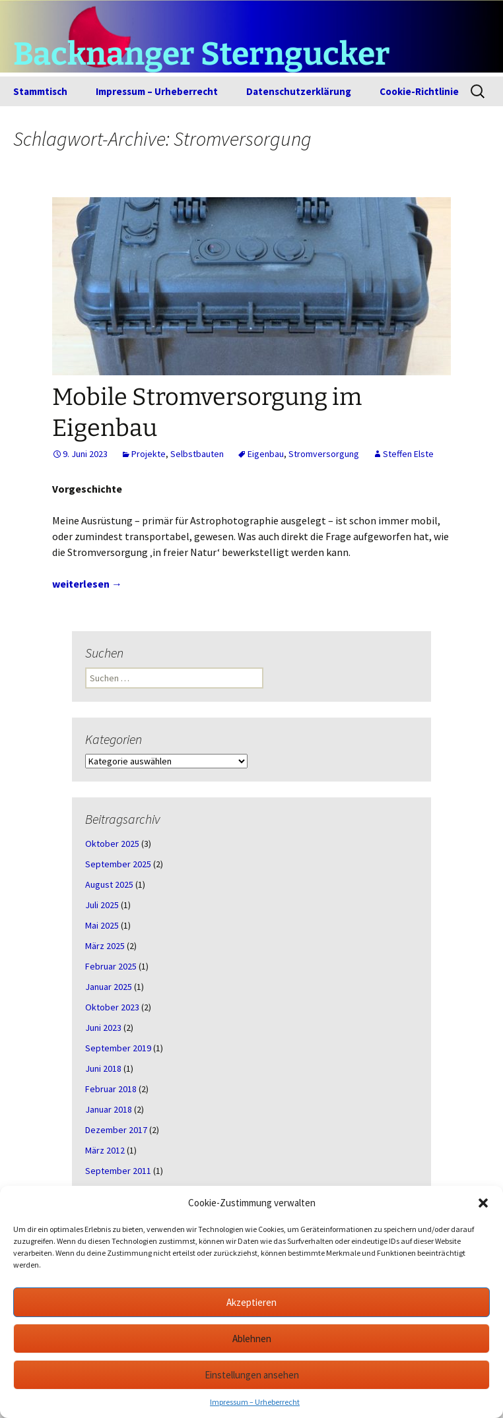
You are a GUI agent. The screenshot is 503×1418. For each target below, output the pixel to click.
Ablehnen (251, 1338)
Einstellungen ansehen (252, 1375)
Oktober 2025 (112, 843)
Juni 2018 (103, 1068)
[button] (483, 1203)
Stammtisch (40, 91)
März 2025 (105, 946)
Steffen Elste (408, 454)
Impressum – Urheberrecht (255, 1402)
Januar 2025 (108, 987)
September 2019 (118, 1048)
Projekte (148, 454)
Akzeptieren (251, 1302)
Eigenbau (266, 454)
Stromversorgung (323, 454)
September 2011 (118, 1171)
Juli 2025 (102, 905)
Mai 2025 (102, 925)
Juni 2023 (103, 1027)
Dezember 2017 (116, 1130)
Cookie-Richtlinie (419, 91)
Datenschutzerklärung (298, 91)
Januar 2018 (108, 1109)
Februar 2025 (111, 966)
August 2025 (109, 884)
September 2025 (118, 864)
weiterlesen (87, 583)
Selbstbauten (197, 454)
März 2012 (105, 1150)
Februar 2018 (111, 1089)
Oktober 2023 (112, 1007)
